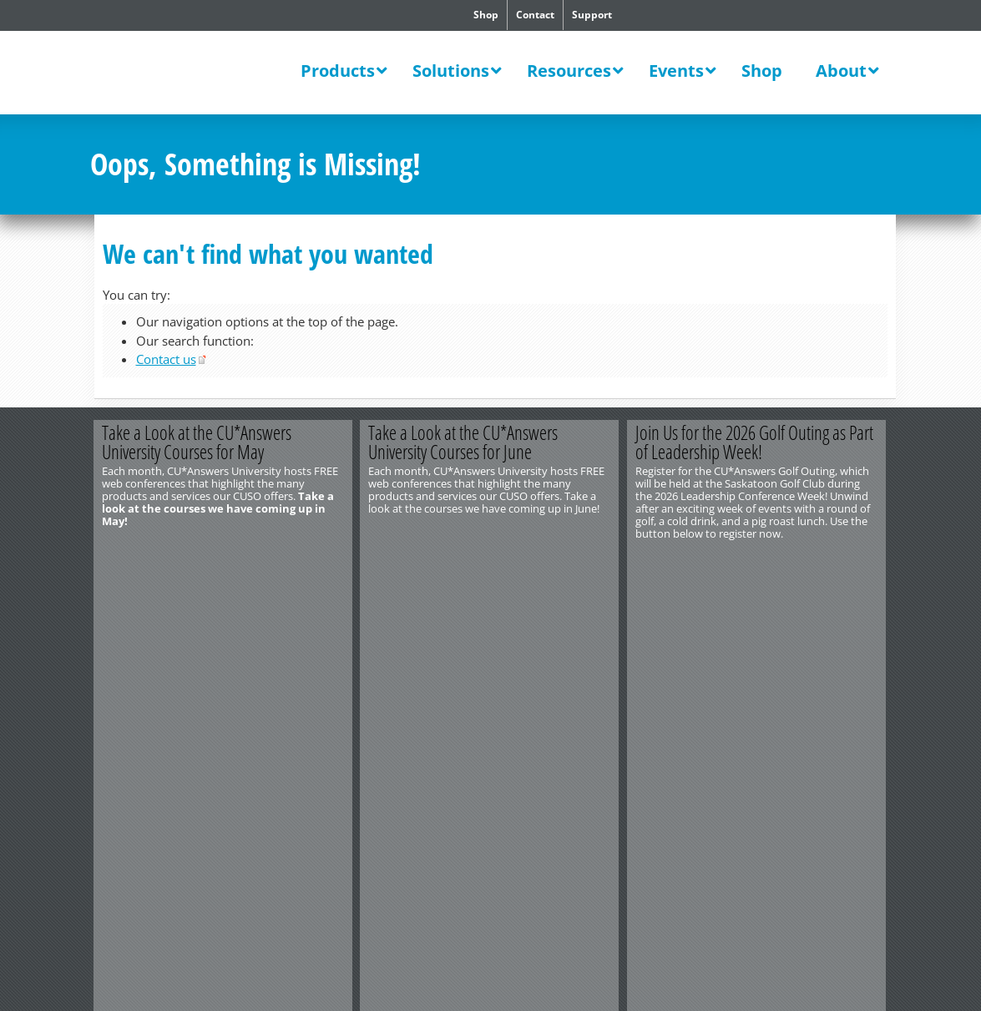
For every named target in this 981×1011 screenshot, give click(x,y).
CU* (194, 72)
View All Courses (555, 561)
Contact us (166, 359)
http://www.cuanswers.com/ (151, 608)
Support (592, 15)
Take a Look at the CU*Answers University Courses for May (197, 442)
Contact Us (116, 596)
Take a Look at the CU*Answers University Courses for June (464, 442)
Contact (535, 15)
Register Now (823, 561)
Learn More (288, 561)
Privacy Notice (181, 633)
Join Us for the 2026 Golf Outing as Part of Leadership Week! (756, 442)
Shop (485, 15)
